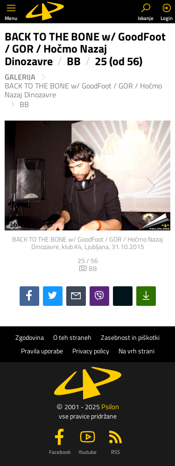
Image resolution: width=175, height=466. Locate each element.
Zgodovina (29, 337)
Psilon (110, 406)
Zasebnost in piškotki (130, 337)
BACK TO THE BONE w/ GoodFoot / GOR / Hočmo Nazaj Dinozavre (83, 90)
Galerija (20, 77)
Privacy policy (90, 351)
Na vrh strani (136, 351)
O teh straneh (72, 337)
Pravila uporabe (42, 351)
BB (24, 104)
